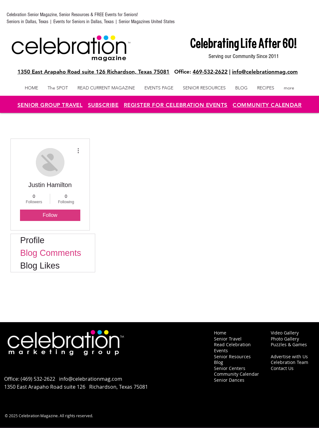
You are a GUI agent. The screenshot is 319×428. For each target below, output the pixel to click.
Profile (32, 240)
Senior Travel (228, 339)
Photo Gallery (285, 339)
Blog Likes (40, 265)
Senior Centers (230, 368)
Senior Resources (232, 356)
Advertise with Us (289, 356)
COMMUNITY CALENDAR (267, 105)
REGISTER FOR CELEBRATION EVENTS (176, 105)
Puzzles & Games (289, 344)
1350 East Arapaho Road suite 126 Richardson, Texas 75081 (93, 71)
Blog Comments (50, 253)
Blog (218, 362)
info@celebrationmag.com (265, 71)
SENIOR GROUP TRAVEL (50, 105)
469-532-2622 (210, 71)
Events (221, 350)
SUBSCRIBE (103, 105)
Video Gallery (285, 333)
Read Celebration (232, 344)
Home (220, 333)
